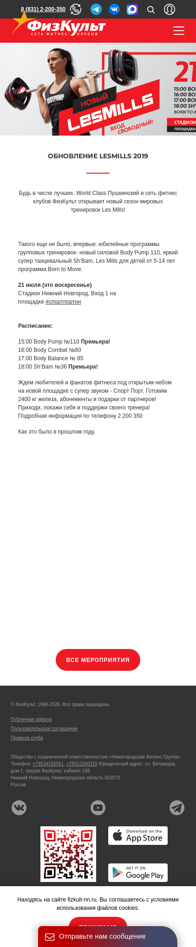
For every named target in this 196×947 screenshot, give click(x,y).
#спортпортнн (63, 301)
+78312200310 (82, 763)
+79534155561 (48, 763)
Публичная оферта (31, 719)
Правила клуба (27, 737)
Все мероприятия (98, 660)
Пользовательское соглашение (44, 728)
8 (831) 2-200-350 (43, 9)
